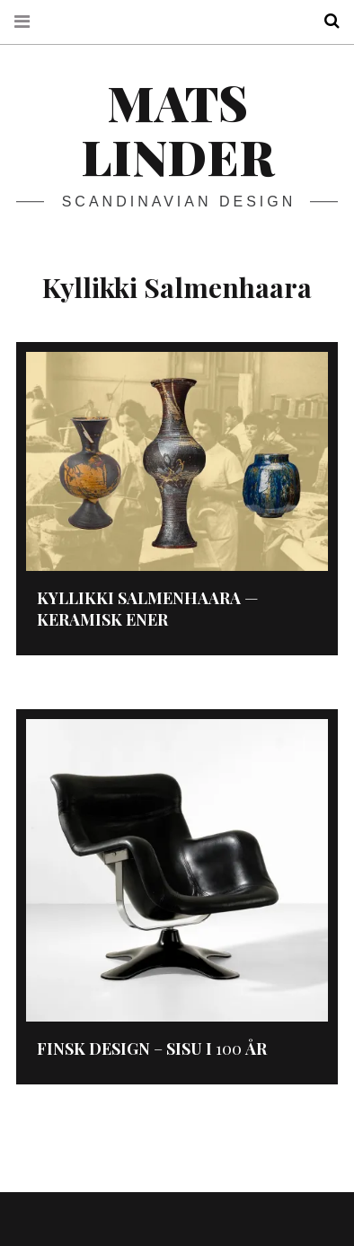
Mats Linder (177, 129)
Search (325, 21)
